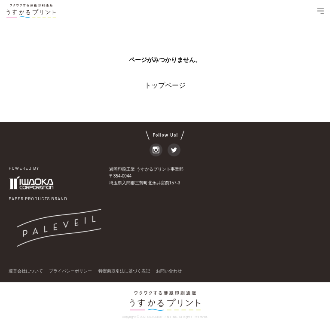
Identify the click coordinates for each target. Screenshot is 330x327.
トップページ (165, 85)
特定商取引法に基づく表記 (124, 271)
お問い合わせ (169, 271)
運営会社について (26, 271)
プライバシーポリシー (70, 271)
